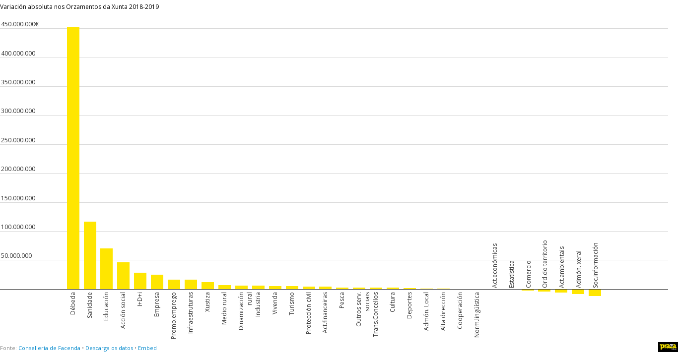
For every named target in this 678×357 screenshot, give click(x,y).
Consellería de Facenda (49, 348)
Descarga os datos (109, 348)
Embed (147, 348)
